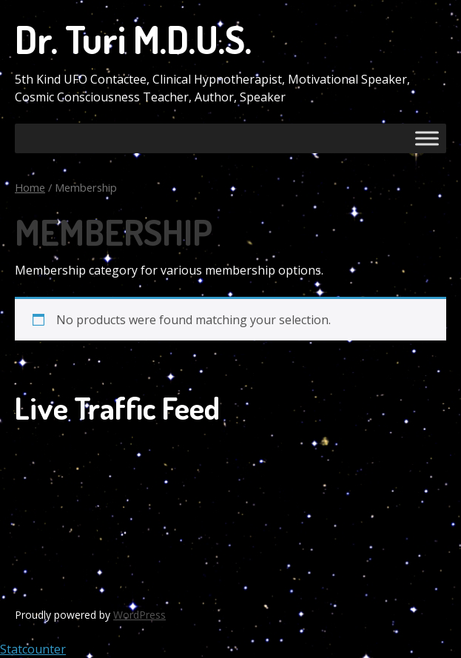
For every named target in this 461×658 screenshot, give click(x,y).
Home (30, 187)
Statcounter (33, 649)
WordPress (139, 615)
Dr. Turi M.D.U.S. (133, 39)
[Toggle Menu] (427, 138)
